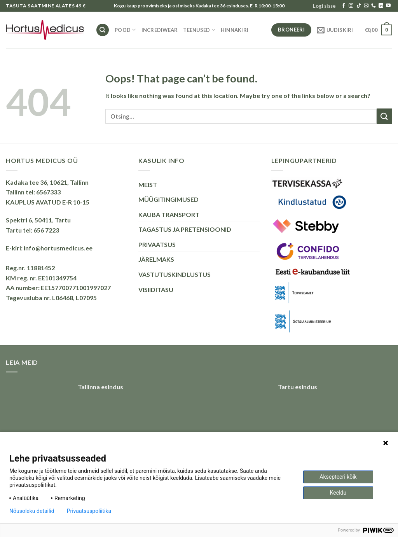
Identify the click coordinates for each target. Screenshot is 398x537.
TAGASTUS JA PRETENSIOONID (184, 229)
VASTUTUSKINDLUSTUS (174, 274)
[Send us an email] (366, 6)
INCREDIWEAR (159, 30)
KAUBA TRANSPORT (168, 214)
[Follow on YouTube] (388, 6)
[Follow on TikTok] (358, 6)
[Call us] (373, 6)
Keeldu (338, 493)
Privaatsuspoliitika (89, 511)
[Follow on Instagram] (351, 6)
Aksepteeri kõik (337, 477)
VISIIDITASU (155, 289)
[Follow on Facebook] (343, 6)
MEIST (147, 184)
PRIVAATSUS (157, 244)
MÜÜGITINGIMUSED (168, 199)
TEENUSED (199, 29)
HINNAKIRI (234, 30)
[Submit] (384, 116)
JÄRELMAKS (156, 259)
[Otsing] (102, 30)
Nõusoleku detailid (31, 511)
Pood (125, 29)
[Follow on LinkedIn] (381, 6)
